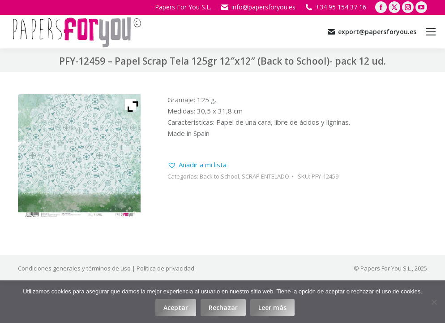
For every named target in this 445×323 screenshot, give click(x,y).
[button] (197, 164)
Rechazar (223, 307)
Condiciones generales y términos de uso (74, 268)
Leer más (272, 307)
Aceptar (175, 307)
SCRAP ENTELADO (265, 176)
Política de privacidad (165, 268)
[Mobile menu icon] (430, 31)
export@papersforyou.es (371, 32)
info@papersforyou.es (257, 7)
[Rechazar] (433, 301)
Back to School (219, 176)
